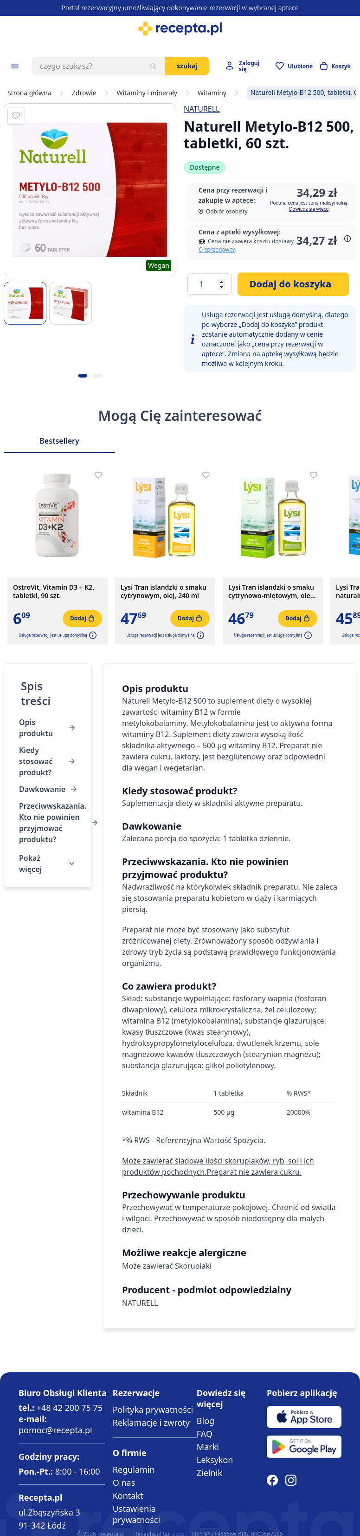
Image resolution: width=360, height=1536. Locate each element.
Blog (205, 1420)
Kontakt (128, 1495)
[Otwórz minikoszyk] (335, 66)
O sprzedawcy (217, 249)
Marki (208, 1446)
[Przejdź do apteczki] (294, 66)
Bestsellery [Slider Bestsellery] (59, 441)
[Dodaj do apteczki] (16, 116)
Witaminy (212, 93)
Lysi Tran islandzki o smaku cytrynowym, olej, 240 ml (163, 591)
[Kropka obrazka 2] (97, 376)
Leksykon (215, 1459)
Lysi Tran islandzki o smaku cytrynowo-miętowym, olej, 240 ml (271, 591)
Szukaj (187, 65)
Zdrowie (84, 93)
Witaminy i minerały (147, 93)
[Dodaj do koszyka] (293, 284)
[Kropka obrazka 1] (82, 376)
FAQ (204, 1433)
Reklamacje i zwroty (151, 1422)
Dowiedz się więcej (309, 209)
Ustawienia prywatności (136, 1514)
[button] (91, 635)
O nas (124, 1482)
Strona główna (29, 93)
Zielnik (209, 1472)
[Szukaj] (153, 66)
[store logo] (180, 29)
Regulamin (134, 1469)
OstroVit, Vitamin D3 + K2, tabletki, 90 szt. (53, 591)
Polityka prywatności (153, 1409)
